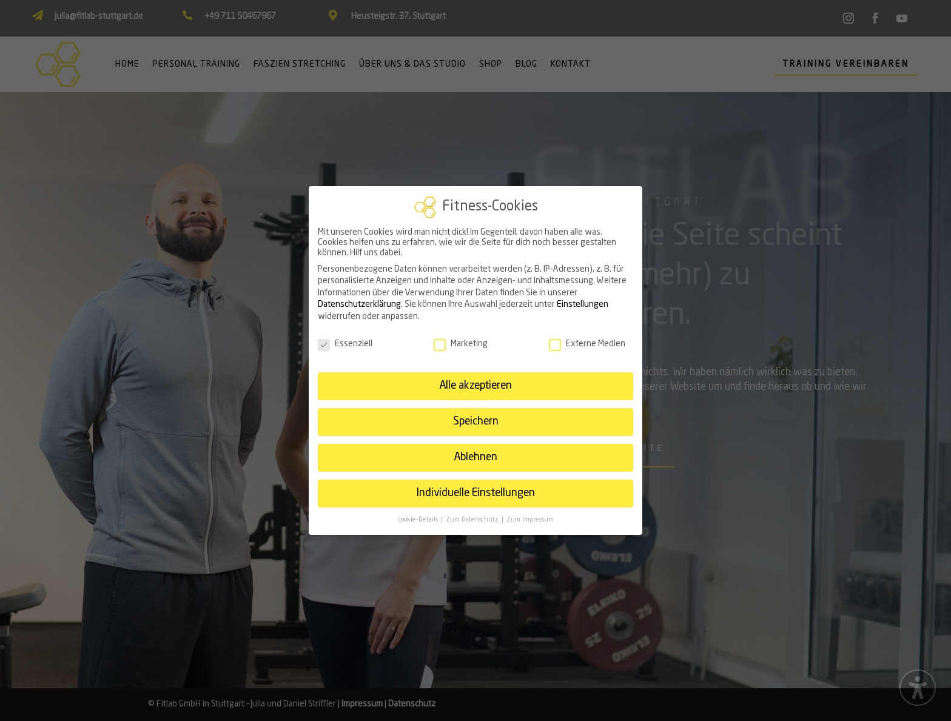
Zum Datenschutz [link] (473, 514)
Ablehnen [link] (475, 452)
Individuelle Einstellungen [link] (475, 488)
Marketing (461, 338)
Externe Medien (587, 338)
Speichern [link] (476, 416)
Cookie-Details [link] (418, 514)
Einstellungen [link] (582, 299)
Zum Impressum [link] (530, 514)
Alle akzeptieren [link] (475, 380)
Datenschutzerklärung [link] (359, 299)
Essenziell (345, 338)
